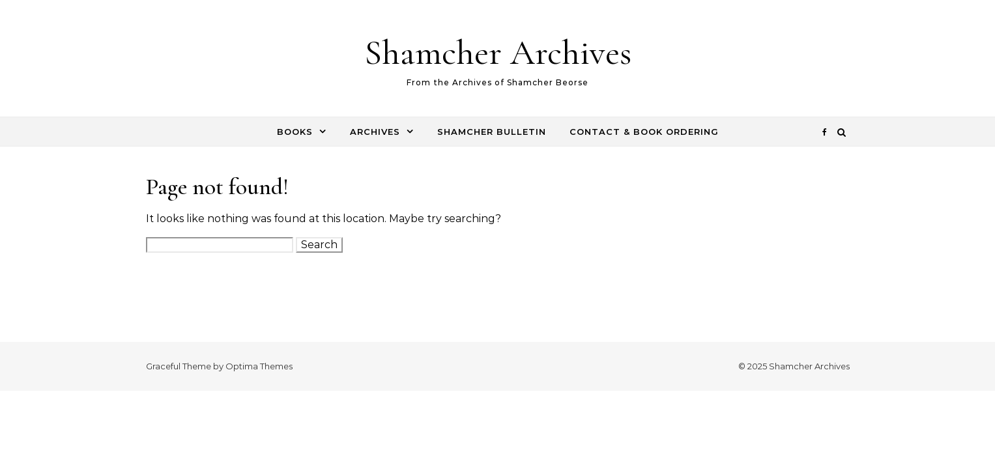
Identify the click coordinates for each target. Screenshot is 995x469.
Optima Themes (259, 366)
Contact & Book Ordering (644, 131)
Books (295, 131)
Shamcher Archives (497, 52)
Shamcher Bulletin (491, 131)
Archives (375, 131)
